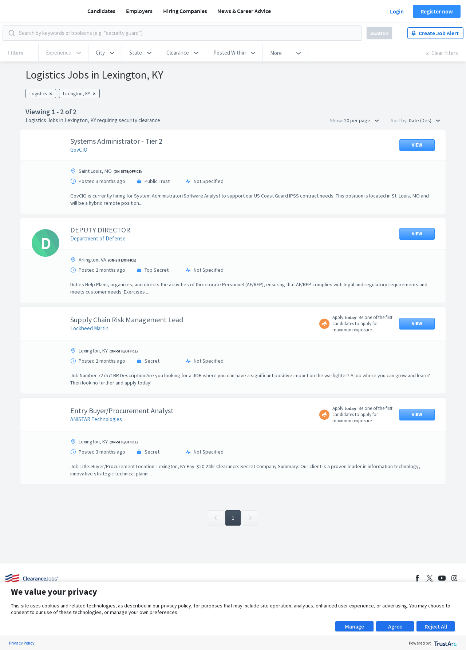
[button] (105, 52)
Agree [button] (395, 626)
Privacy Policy (22, 643)
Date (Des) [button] (424, 120)
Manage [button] (354, 626)
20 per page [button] (361, 120)
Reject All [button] (435, 626)
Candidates (101, 11)
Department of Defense (98, 238)
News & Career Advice (244, 11)
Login (397, 11)
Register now (436, 11)
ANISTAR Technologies (96, 419)
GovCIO (78, 149)
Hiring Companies (185, 11)
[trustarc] (444, 643)
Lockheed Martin (89, 328)
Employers (139, 11)
